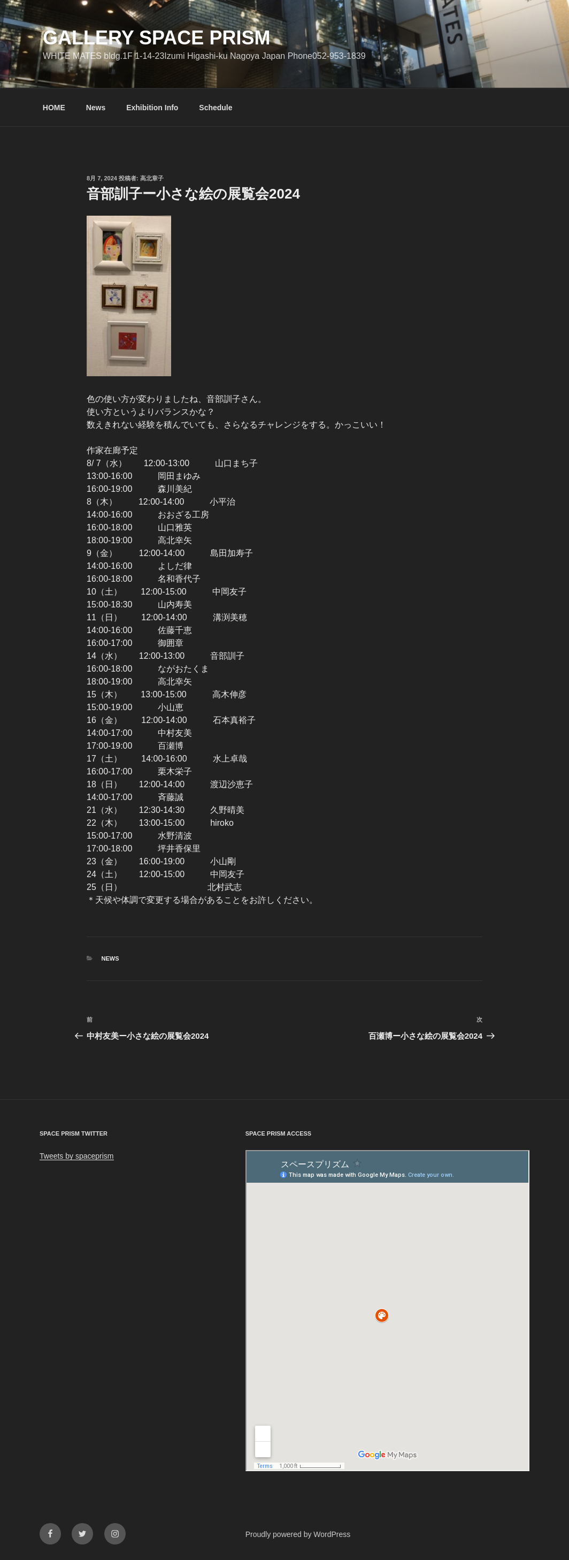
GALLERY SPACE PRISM (156, 38)
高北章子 (152, 178)
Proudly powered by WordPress (298, 1534)
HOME (54, 107)
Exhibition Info (152, 107)
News (96, 107)
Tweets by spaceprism (77, 1156)
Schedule (215, 107)
